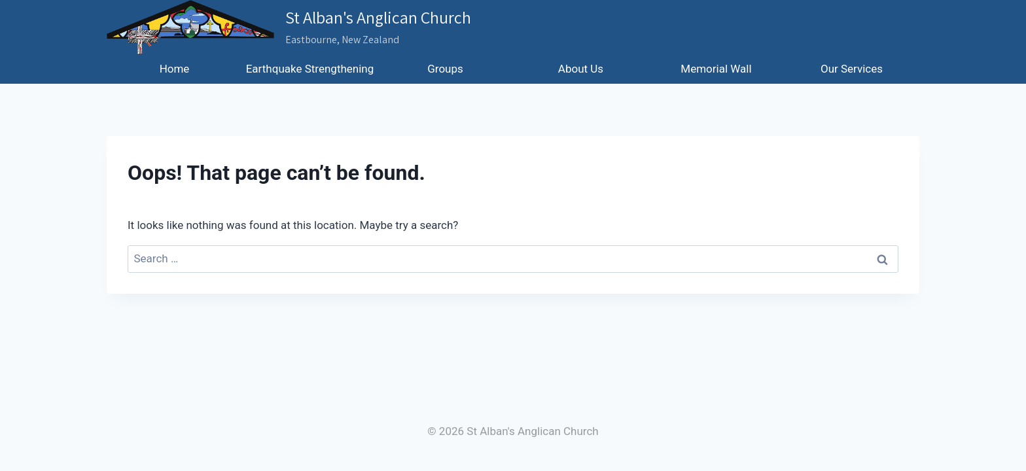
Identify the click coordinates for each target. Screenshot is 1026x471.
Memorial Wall (716, 68)
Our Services (852, 68)
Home (175, 68)
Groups (445, 68)
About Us (580, 68)
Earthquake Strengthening (310, 68)
